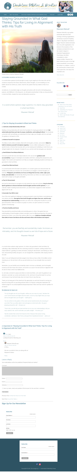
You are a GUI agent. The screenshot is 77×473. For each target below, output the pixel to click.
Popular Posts (63, 136)
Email (3, 383)
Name (4, 380)
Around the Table (11, 400)
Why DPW (62, 143)
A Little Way (63, 113)
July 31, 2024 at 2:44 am (10, 345)
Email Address (9, 417)
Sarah (61, 138)
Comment (4, 365)
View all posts (60, 75)
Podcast (52, 14)
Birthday (7, 429)
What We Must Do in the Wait (18, 397)
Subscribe (60, 14)
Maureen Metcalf (63, 29)
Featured (62, 126)
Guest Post (62, 128)
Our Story (62, 135)
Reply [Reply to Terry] (4, 341)
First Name (8, 421)
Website (4, 386)
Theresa (62, 142)
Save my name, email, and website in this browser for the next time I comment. (24, 390)
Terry (6, 334)
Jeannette (62, 131)
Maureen (12, 77)
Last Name (8, 425)
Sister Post (19, 77)
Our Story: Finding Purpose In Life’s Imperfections (34, 14)
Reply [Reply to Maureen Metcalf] (5, 355)
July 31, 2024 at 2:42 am (9, 336)
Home (5, 14)
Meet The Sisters (14, 14)
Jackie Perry (63, 130)
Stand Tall (62, 108)
